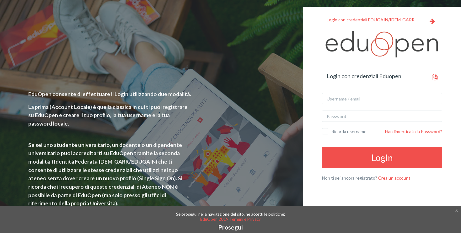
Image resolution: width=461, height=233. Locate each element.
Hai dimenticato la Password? (413, 131)
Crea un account (394, 178)
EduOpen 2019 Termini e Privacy (230, 219)
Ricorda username (349, 131)
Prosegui (230, 227)
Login (382, 157)
